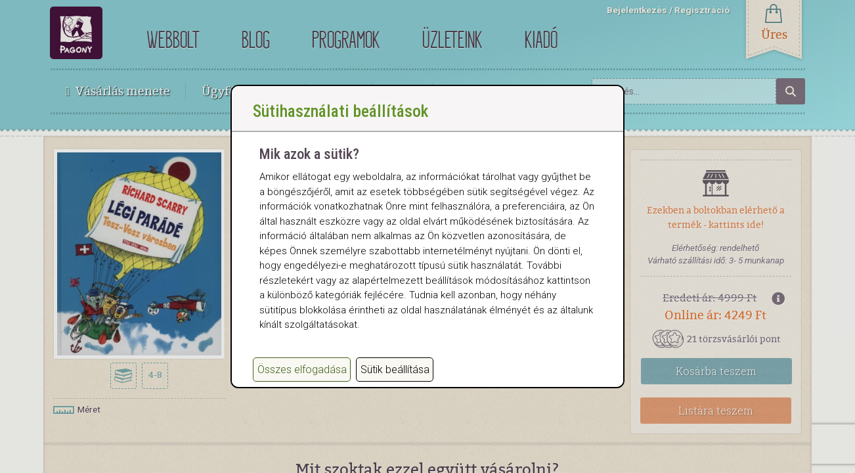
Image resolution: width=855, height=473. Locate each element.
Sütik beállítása (395, 382)
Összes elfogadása (302, 382)
